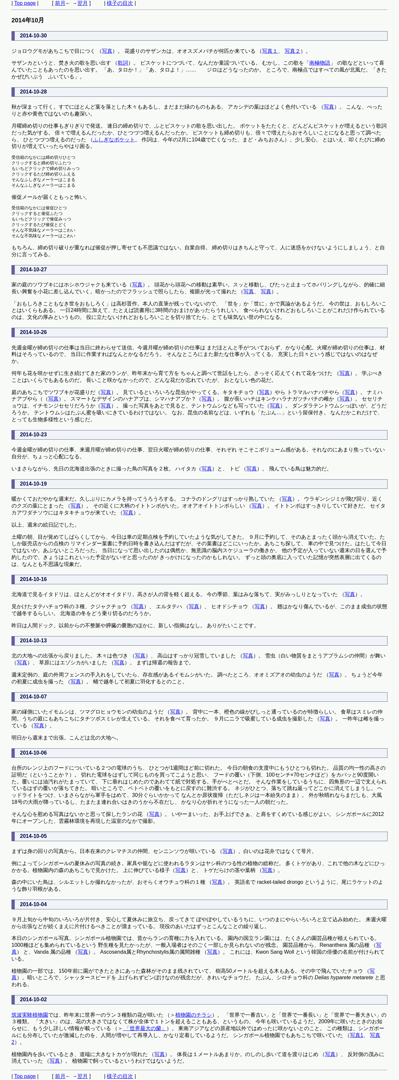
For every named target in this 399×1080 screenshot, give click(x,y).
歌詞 (123, 63)
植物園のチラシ (193, 1015)
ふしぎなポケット (114, 139)
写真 (107, 51)
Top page (25, 3)
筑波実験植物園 (29, 1015)
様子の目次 (120, 3)
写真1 (356, 1035)
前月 (60, 3)
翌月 (82, 3)
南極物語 (319, 63)
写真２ (292, 51)
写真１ (270, 51)
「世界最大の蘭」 (144, 1028)
